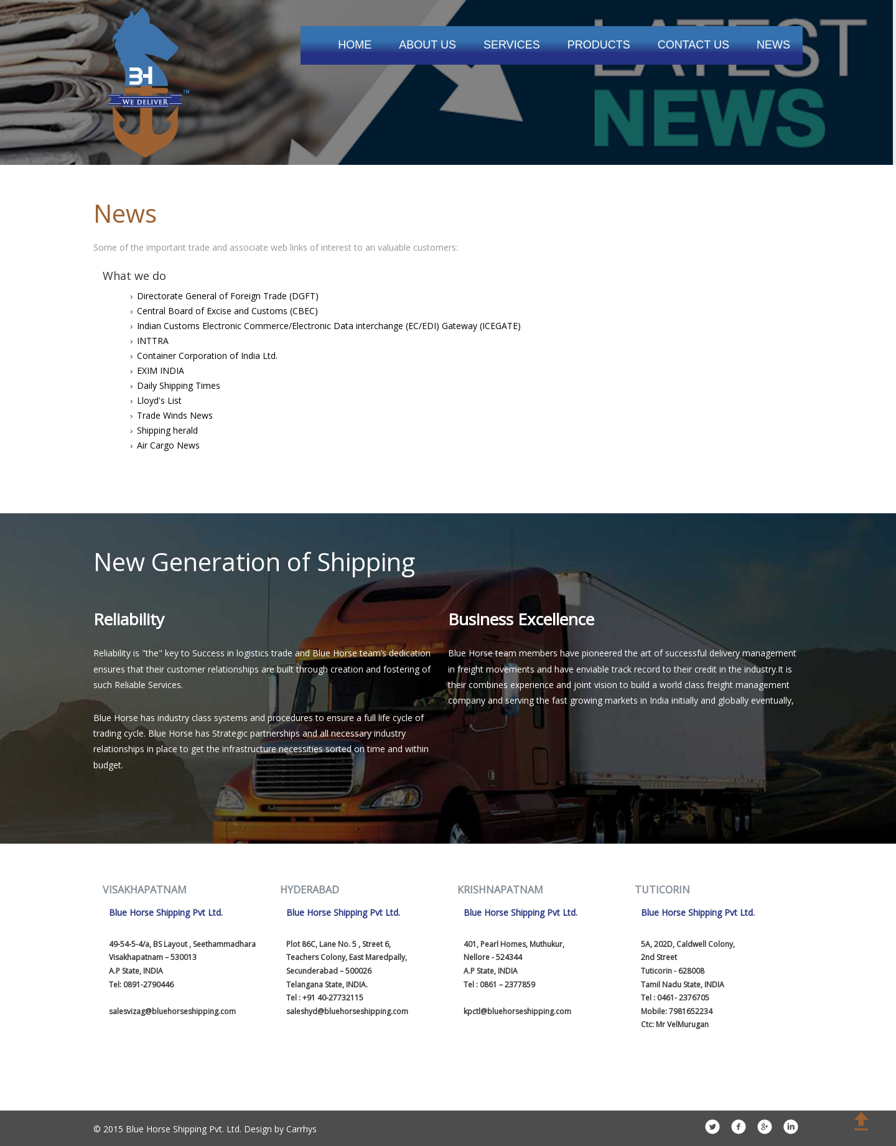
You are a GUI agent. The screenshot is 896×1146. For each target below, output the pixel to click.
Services (511, 45)
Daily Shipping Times (178, 385)
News (773, 45)
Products (598, 45)
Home (354, 45)
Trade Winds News (175, 415)
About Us (427, 45)
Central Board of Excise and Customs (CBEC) (227, 311)
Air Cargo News (168, 445)
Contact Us (693, 45)
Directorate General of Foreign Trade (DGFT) (228, 296)
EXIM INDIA (160, 370)
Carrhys (301, 1129)
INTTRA (153, 341)
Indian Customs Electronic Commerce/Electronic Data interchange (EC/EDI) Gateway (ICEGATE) (329, 326)
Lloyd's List (159, 400)
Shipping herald (167, 430)
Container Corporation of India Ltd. (207, 355)
